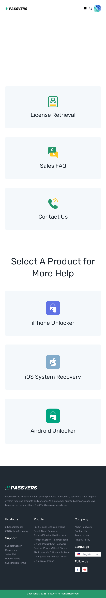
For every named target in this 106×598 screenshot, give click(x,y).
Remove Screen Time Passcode (51, 539)
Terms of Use (82, 535)
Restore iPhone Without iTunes (50, 548)
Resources (11, 550)
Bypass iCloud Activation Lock (50, 535)
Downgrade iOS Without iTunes (50, 556)
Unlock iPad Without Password (50, 544)
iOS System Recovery (16, 531)
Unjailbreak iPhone (44, 561)
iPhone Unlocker (14, 527)
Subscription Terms (15, 562)
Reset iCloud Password (46, 531)
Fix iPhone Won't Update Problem (51, 552)
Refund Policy (12, 558)
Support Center (13, 545)
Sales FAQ (10, 554)
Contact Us (81, 531)
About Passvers (83, 527)
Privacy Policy (82, 539)
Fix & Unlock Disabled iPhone (49, 527)
